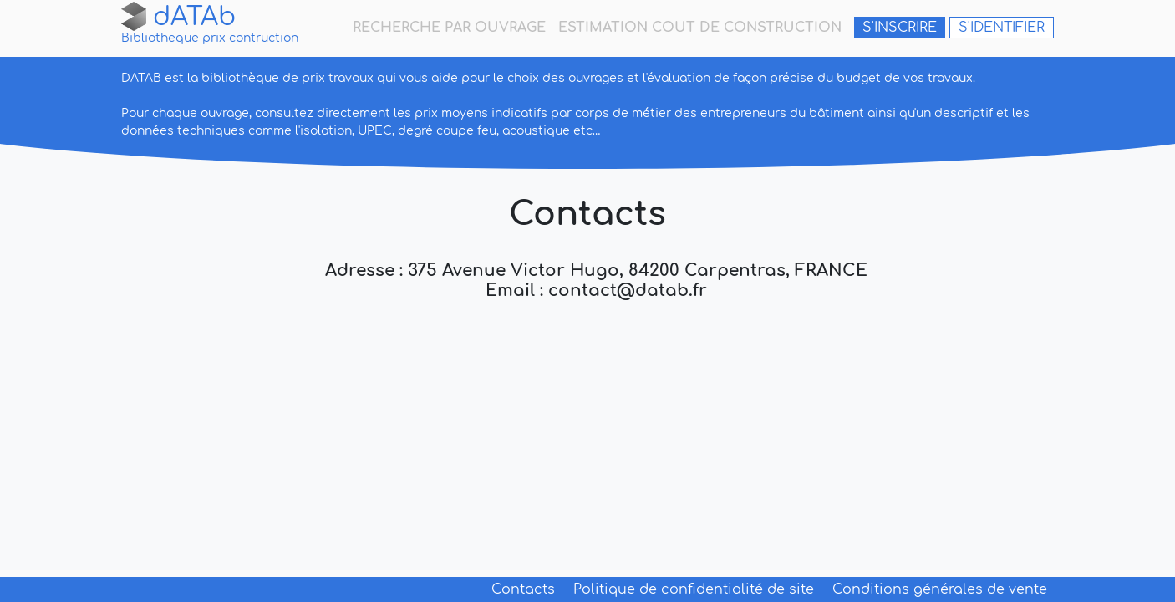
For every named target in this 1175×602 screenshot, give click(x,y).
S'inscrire (899, 27)
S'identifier (1002, 27)
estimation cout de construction (700, 27)
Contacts (523, 589)
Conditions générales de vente (939, 589)
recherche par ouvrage (449, 27)
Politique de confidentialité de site (693, 589)
